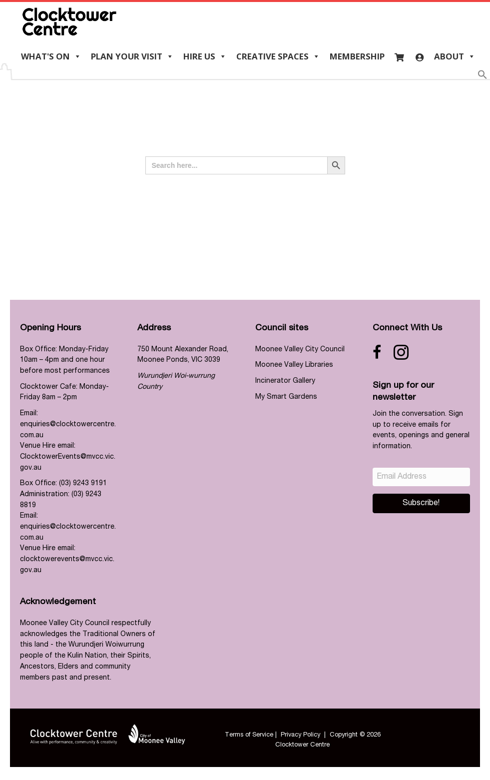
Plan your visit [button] (132, 56)
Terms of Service (249, 735)
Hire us (205, 56)
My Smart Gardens (286, 397)
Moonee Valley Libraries (294, 365)
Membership (357, 56)
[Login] (419, 56)
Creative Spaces (278, 56)
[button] (483, 77)
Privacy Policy (300, 735)
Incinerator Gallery (285, 381)
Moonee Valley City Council (300, 349)
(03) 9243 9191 (83, 483)
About (455, 56)
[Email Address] (421, 477)
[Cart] (399, 56)
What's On (51, 56)
